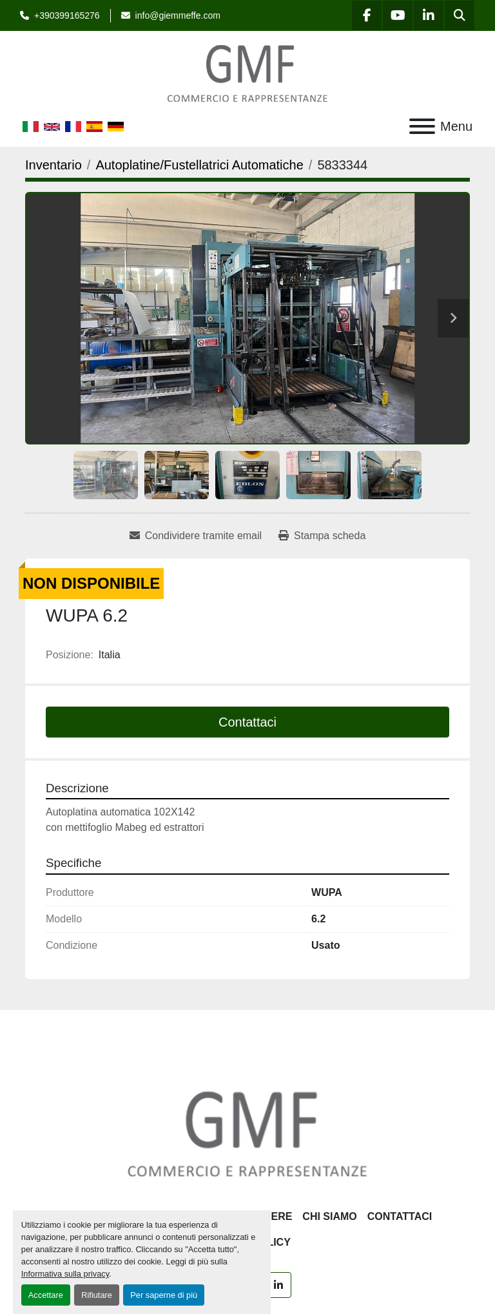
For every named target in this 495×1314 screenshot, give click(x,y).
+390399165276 (67, 15)
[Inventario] (53, 165)
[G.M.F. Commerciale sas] (247, 1132)
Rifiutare (96, 1295)
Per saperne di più (163, 1295)
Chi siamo (329, 1216)
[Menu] (422, 126)
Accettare (45, 1295)
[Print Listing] (322, 536)
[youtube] (397, 15)
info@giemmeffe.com (177, 15)
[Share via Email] (195, 536)
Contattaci (247, 722)
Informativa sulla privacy (65, 1274)
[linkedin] (428, 15)
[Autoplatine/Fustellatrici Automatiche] (199, 165)
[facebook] (366, 15)
